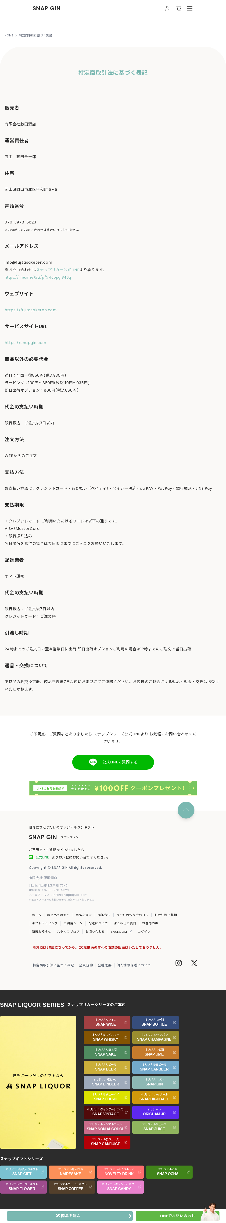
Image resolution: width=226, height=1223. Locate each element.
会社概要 (104, 965)
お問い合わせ (95, 931)
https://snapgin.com (25, 342)
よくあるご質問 (125, 923)
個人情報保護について (134, 965)
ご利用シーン (73, 923)
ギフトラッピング (45, 923)
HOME (9, 35)
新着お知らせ (41, 931)
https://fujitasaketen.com (31, 310)
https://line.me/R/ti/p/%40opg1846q (38, 277)
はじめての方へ (58, 915)
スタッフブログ (68, 931)
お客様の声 (150, 923)
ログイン (144, 931)
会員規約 (86, 965)
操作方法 (104, 915)
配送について (98, 923)
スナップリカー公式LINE (57, 270)
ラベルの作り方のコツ (132, 915)
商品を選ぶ (84, 915)
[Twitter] (194, 964)
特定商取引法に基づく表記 (53, 965)
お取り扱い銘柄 (165, 915)
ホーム (36, 915)
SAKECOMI (121, 931)
